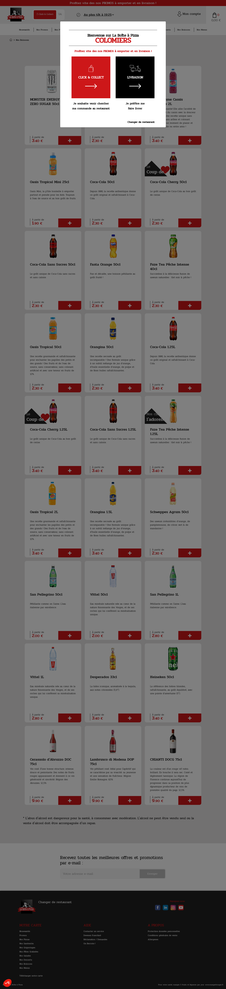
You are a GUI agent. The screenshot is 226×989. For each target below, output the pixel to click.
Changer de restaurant (140, 122)
